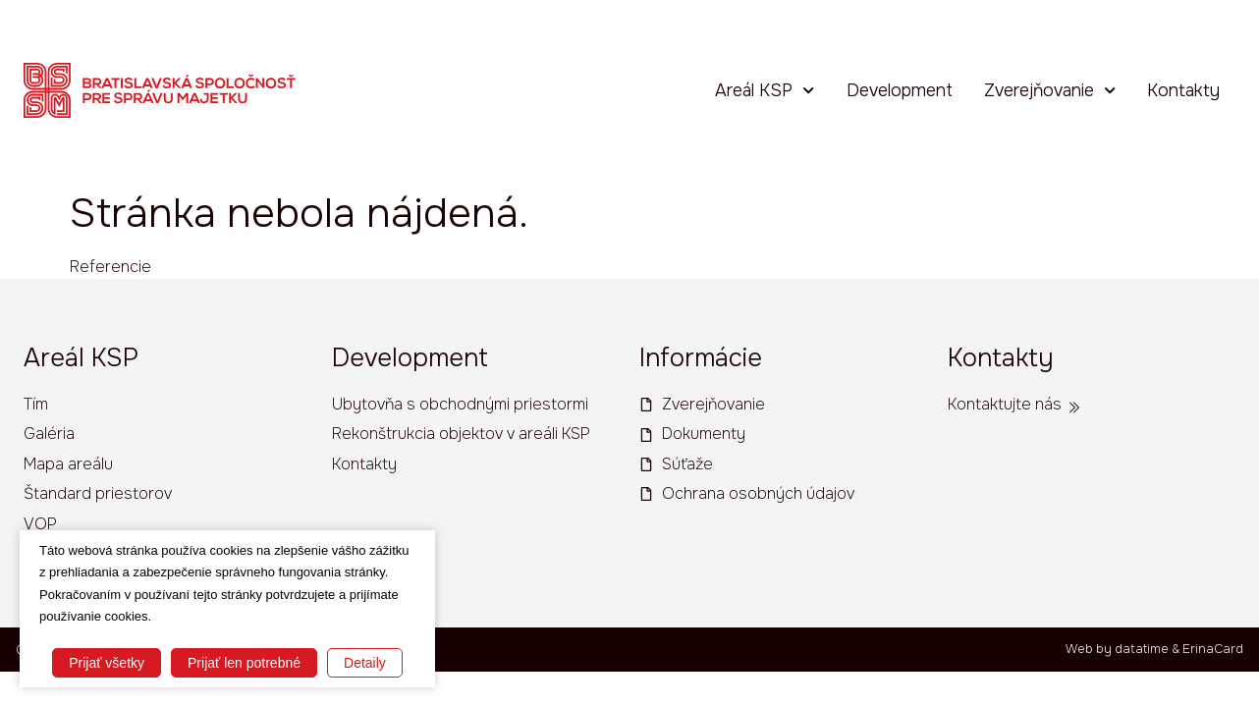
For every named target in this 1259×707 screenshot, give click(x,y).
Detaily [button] (365, 663)
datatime (1142, 650)
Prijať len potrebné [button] (244, 663)
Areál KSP (764, 88)
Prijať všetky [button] (106, 663)
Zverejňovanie (1050, 88)
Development (900, 88)
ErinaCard (1212, 650)
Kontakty (1183, 88)
